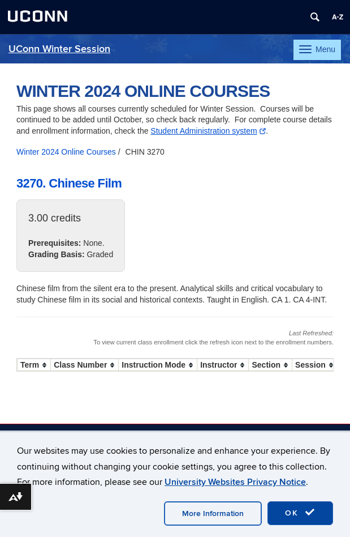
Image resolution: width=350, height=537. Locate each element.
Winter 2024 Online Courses (66, 151)
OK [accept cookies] (300, 513)
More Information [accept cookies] (213, 513)
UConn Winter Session (59, 49)
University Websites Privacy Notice (235, 482)
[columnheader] (34, 365)
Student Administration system (208, 130)
